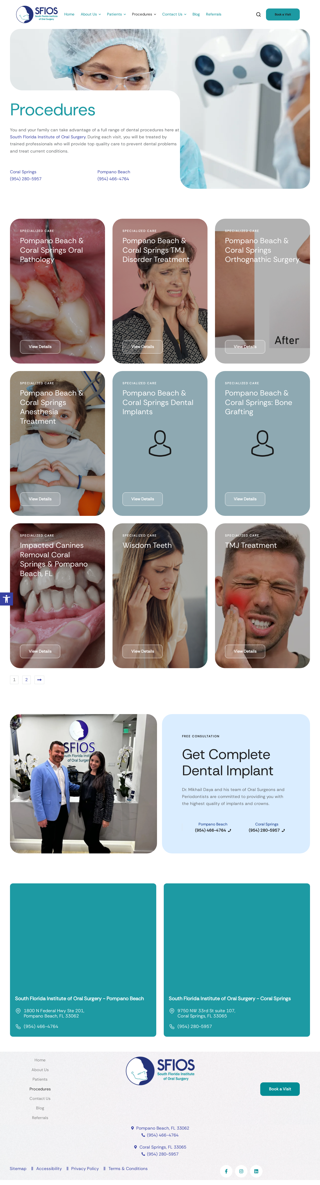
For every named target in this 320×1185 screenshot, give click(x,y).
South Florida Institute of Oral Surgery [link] (48, 137)
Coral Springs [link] (23, 172)
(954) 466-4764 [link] (113, 179)
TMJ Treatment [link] (251, 545)
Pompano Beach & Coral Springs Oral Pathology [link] (52, 250)
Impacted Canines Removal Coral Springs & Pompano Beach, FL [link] (54, 559)
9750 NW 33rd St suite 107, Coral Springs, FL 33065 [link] (206, 1013)
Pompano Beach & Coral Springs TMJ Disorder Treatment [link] (156, 250)
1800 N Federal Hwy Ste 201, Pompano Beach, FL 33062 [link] (54, 1013)
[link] (6, 598)
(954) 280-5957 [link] (26, 179)
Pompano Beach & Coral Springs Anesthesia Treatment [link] (52, 407)
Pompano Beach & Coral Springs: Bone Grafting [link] (258, 402)
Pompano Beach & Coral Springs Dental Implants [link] (158, 402)
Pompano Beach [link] (114, 172)
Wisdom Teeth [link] (147, 545)
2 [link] (26, 679)
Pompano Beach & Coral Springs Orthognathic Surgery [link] (262, 250)
